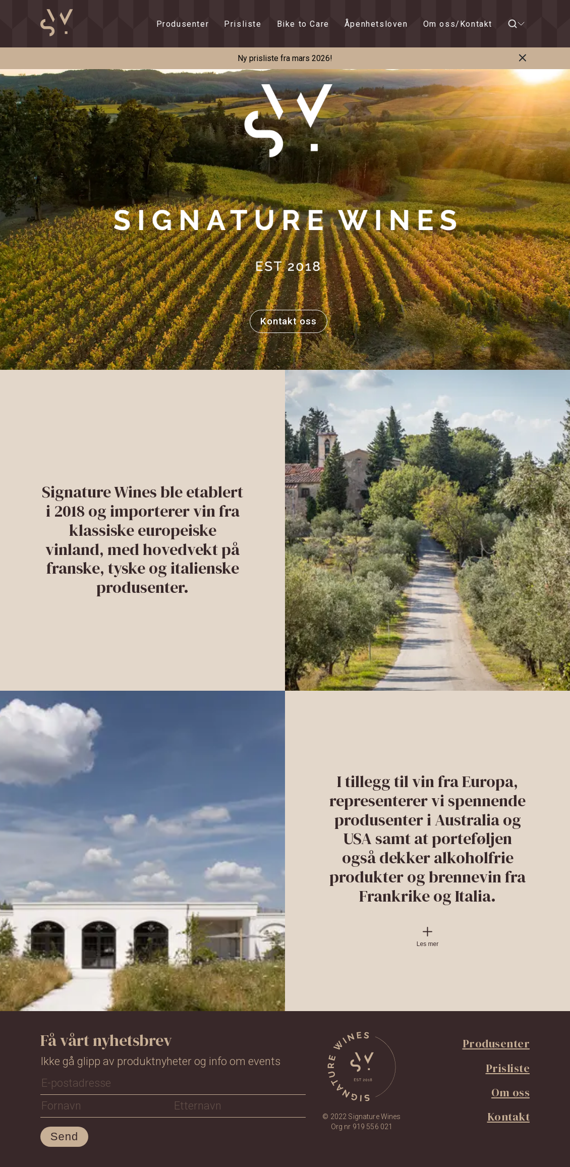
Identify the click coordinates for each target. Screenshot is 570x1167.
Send (64, 1136)
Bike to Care (303, 24)
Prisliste (242, 24)
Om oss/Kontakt (457, 24)
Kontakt (508, 1116)
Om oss (510, 1092)
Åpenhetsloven (376, 24)
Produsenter (182, 24)
